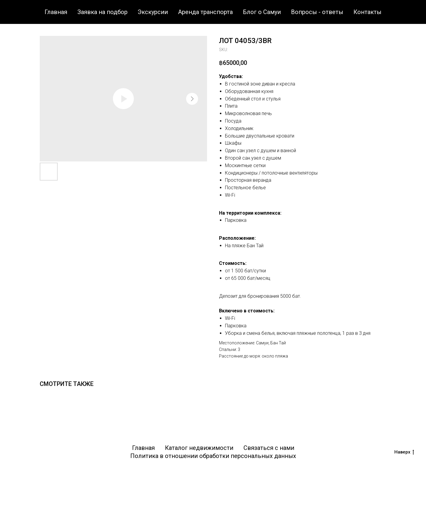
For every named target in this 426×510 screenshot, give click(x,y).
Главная (56, 12)
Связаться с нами (268, 447)
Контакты (367, 12)
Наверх (404, 452)
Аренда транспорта (205, 12)
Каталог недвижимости (199, 447)
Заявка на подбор (102, 12)
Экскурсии (153, 12)
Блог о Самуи (262, 12)
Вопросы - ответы (317, 12)
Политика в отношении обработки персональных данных (213, 455)
